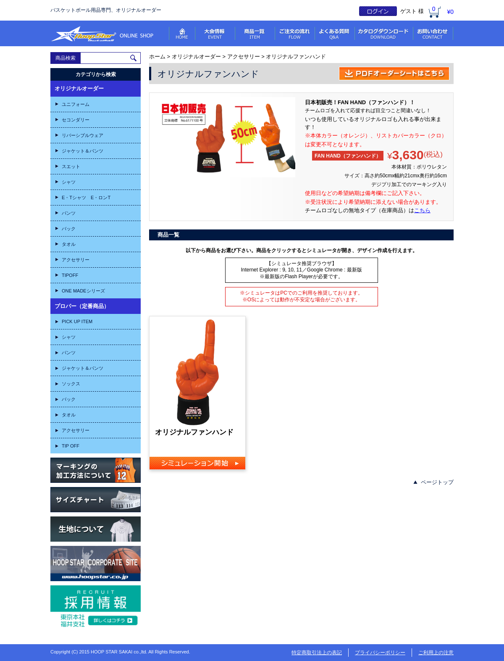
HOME (182, 33)
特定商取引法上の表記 (316, 653)
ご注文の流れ (295, 33)
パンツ (69, 213)
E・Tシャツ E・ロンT (86, 197)
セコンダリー (75, 119)
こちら (422, 210)
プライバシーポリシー (380, 653)
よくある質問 (335, 33)
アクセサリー (75, 259)
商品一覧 (256, 33)
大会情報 (216, 33)
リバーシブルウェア (82, 135)
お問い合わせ (434, 33)
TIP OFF (70, 445)
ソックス (71, 383)
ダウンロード (384, 33)
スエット (71, 166)
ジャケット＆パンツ (82, 150)
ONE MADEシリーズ (83, 290)
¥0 (450, 11)
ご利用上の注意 (436, 653)
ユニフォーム (75, 104)
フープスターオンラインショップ (101, 33)
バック (69, 228)
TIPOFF (70, 275)
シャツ (69, 181)
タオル (69, 244)
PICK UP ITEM (77, 321)
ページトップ (437, 482)
